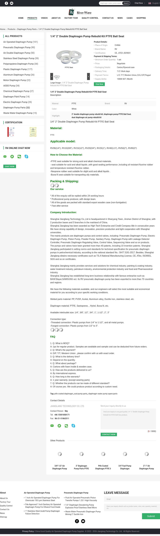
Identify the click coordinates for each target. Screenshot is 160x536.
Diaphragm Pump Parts (27, 29)
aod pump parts (80, 394)
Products (32, 18)
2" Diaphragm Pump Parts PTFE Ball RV (81, 467)
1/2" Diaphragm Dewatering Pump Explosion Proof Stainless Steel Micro (81, 506)
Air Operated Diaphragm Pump (17, 42)
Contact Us (107, 18)
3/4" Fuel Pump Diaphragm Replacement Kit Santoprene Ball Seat (125, 467)
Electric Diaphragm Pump (15, 102)
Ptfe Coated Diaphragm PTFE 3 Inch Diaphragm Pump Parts (103, 467)
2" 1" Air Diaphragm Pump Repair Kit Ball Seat (147, 467)
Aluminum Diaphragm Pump (16, 75)
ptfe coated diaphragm (63, 394)
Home (21, 18)
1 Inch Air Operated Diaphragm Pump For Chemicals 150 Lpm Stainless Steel (42, 499)
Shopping (141, 18)
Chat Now (139, 3)
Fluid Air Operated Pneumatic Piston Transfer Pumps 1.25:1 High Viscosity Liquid (81, 499)
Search (126, 3)
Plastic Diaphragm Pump (15, 69)
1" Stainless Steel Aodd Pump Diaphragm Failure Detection (42, 512)
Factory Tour (71, 18)
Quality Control (90, 18)
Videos (44, 18)
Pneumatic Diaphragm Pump (17, 47)
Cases (130, 18)
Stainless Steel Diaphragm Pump (18, 58)
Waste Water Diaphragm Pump (17, 113)
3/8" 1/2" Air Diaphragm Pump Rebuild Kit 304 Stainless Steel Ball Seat (59, 467)
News (120, 18)
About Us (56, 18)
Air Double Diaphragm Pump (16, 53)
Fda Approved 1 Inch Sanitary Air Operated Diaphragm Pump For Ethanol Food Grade (43, 505)
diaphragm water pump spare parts (102, 394)
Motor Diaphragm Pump (14, 80)
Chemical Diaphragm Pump (16, 91)
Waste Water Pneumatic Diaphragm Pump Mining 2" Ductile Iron (83, 513)
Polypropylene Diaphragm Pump (18, 64)
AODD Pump (9, 85)
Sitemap (3, 517)
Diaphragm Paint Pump (14, 96)
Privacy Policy (28, 531)
